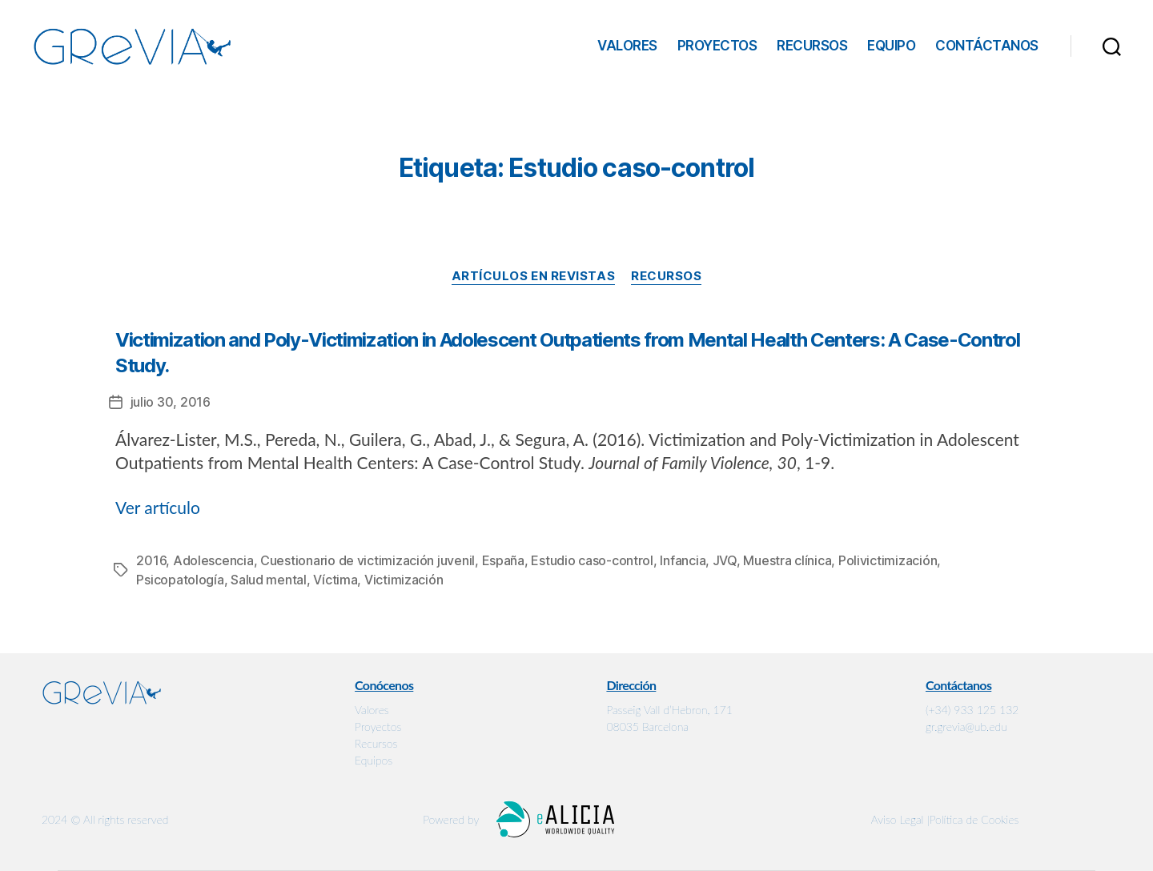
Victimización (404, 580)
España (503, 560)
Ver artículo (157, 507)
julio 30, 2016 (171, 402)
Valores (627, 46)
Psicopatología (179, 580)
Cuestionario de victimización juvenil (367, 560)
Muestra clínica (787, 560)
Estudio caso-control (592, 560)
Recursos (812, 46)
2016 (151, 560)
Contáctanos (987, 46)
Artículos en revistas (534, 276)
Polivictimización (887, 560)
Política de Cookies (974, 819)
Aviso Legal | (900, 819)
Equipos (373, 760)
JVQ (725, 560)
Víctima (335, 580)
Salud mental (269, 580)
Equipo (891, 46)
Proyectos (717, 46)
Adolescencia (213, 560)
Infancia (682, 560)
